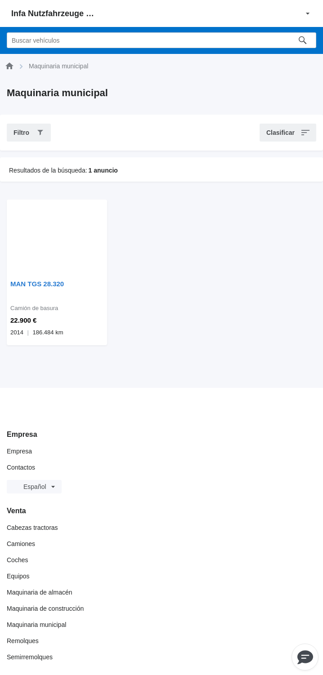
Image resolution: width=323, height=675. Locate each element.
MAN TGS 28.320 (37, 284)
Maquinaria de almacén (39, 592)
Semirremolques (30, 657)
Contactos (21, 467)
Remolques (23, 640)
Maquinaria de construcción (45, 608)
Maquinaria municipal (36, 624)
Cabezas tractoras (32, 527)
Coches (17, 560)
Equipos (18, 576)
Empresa (19, 451)
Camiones (21, 543)
